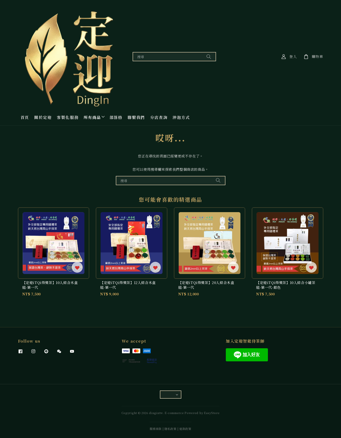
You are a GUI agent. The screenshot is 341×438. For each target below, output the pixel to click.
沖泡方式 (181, 117)
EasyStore (211, 413)
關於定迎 (42, 117)
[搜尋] (209, 56)
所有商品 (92, 117)
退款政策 (185, 429)
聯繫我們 (136, 117)
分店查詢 (158, 117)
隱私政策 (170, 429)
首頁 (25, 117)
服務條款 (156, 429)
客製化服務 (67, 117)
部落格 (116, 117)
